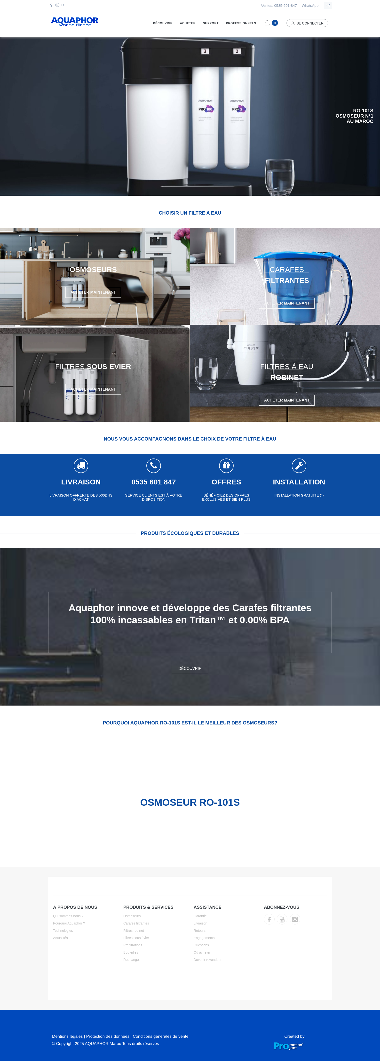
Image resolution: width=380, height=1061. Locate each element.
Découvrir (163, 23)
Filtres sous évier (136, 936)
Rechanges (132, 957)
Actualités (60, 936)
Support (211, 23)
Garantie (200, 914)
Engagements (204, 936)
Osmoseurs (132, 914)
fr (328, 5)
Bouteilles (130, 950)
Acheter (188, 23)
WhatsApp (310, 5)
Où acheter (202, 950)
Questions (201, 943)
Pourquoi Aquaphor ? (69, 921)
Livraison (200, 921)
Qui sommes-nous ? (68, 914)
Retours (200, 928)
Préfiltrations (132, 943)
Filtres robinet (133, 928)
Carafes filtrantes (136, 921)
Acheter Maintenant (93, 290)
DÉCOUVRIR (190, 666)
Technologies (63, 928)
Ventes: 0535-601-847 (279, 5)
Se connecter (307, 23)
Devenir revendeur (208, 957)
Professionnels (241, 23)
